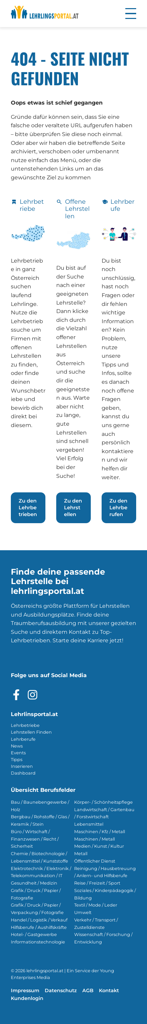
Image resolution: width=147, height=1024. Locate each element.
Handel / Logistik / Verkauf (39, 919)
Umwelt (82, 912)
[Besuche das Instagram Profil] (32, 694)
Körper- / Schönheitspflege (103, 802)
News (17, 746)
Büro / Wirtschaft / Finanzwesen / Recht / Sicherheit (35, 839)
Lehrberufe (23, 739)
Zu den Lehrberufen (118, 507)
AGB (87, 990)
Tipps (16, 759)
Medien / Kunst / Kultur (99, 846)
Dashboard (23, 773)
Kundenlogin (27, 998)
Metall (80, 853)
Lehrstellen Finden (31, 732)
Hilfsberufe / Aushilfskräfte (39, 927)
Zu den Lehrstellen (73, 507)
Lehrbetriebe (25, 725)
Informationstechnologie (38, 941)
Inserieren (22, 766)
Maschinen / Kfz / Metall (99, 831)
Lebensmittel (88, 824)
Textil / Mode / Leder (95, 905)
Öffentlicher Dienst (94, 861)
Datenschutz (61, 990)
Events (18, 752)
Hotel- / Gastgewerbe (34, 934)
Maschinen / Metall (94, 839)
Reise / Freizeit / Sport (97, 883)
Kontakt (109, 990)
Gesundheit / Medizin (34, 883)
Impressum (25, 990)
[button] (130, 13)
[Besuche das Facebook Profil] (16, 694)
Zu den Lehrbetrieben (28, 507)
